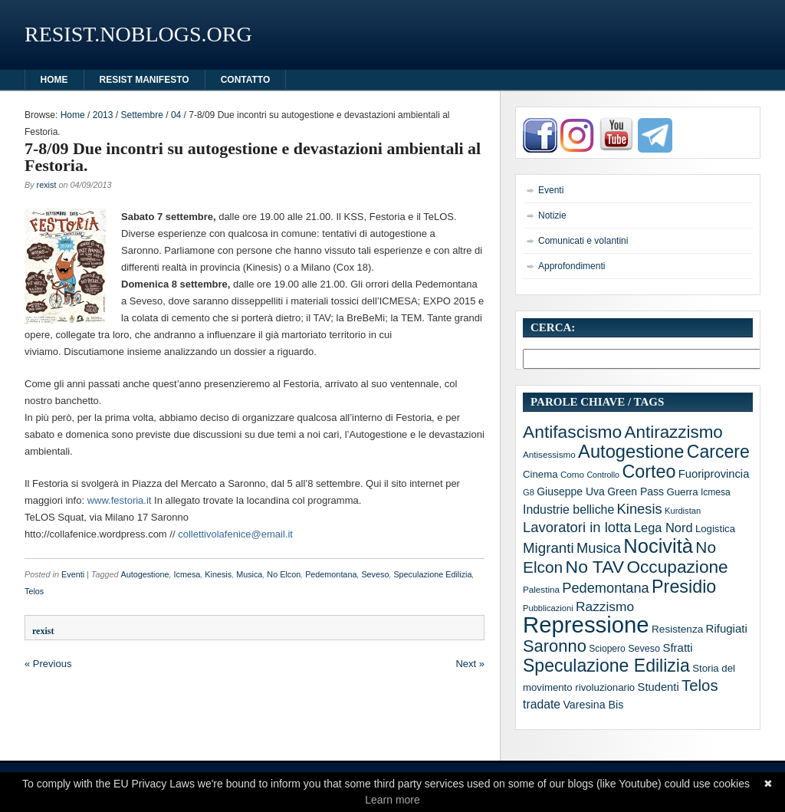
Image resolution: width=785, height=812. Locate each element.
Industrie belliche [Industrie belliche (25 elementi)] (568, 509)
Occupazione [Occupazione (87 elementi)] (677, 567)
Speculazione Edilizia (432, 574)
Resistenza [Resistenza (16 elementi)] (677, 629)
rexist (47, 184)
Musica (249, 574)
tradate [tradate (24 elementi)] (541, 704)
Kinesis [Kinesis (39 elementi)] (639, 509)
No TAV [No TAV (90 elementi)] (595, 567)
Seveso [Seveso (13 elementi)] (644, 648)
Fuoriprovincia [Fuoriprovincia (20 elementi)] (714, 474)
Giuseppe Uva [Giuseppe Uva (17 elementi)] (571, 491)
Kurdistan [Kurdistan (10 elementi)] (683, 510)
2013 (103, 115)
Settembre (141, 115)
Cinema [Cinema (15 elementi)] (540, 474)
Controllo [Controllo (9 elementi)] (602, 474)
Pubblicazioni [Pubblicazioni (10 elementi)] (548, 608)
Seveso (375, 574)
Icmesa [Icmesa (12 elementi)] (716, 492)
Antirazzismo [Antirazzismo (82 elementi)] (674, 432)
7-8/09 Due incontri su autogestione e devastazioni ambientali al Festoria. (253, 157)
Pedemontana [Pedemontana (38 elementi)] (605, 588)
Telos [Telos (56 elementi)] (700, 685)
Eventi (72, 574)
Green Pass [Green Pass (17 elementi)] (635, 491)
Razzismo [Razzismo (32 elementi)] (605, 606)
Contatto (246, 79)
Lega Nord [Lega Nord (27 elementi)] (663, 527)
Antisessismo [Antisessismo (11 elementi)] (549, 454)
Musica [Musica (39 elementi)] (598, 548)
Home (73, 115)
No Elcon (284, 574)
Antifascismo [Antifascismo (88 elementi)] (572, 432)
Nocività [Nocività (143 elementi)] (658, 546)
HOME (54, 79)
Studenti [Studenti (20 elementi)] (658, 687)
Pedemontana (330, 574)
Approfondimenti (571, 266)
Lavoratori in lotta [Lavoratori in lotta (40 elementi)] (577, 527)
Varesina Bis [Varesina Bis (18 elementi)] (593, 705)
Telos (34, 591)
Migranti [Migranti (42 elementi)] (548, 548)
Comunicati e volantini (583, 240)
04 (176, 115)
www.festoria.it (119, 500)
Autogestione (144, 574)
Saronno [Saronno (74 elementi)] (554, 646)
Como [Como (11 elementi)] (572, 474)
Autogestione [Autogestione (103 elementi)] (631, 452)
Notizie (552, 215)
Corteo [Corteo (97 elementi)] (648, 472)
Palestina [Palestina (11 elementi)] (541, 589)
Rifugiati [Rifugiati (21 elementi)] (726, 628)
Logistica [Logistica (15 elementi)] (715, 528)
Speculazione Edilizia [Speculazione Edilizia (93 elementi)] (606, 666)
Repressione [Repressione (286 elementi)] (586, 624)
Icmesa (187, 574)
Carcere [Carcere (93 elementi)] (718, 452)
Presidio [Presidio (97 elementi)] (684, 587)
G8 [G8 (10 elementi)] (528, 492)
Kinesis (218, 574)
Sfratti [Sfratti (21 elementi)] (677, 647)
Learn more (392, 800)
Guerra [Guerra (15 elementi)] (682, 492)
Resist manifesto (144, 79)
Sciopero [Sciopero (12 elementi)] (607, 648)
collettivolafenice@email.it (235, 534)
